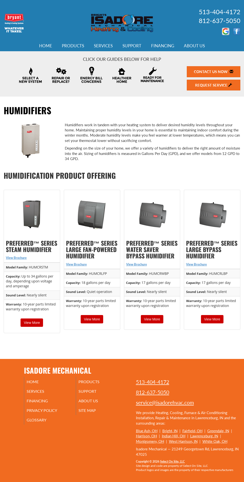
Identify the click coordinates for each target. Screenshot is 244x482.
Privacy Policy (49, 413)
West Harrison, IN (183, 441)
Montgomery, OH (150, 441)
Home (45, 45)
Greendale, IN (218, 431)
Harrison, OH (146, 436)
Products (73, 45)
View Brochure (16, 258)
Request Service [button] (213, 85)
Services (103, 45)
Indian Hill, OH (173, 436)
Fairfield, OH (192, 431)
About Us (194, 45)
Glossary (42, 423)
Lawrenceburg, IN (204, 436)
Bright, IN (169, 431)
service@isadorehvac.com (165, 402)
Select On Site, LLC (172, 461)
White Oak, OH (214, 441)
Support (131, 45)
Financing (162, 45)
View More (32, 323)
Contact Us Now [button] (213, 71)
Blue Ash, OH (146, 431)
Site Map (93, 413)
